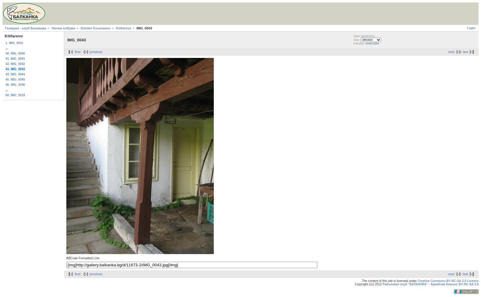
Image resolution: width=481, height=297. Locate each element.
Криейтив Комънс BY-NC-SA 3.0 (455, 284)
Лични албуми (63, 28)
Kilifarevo (123, 28)
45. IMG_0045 (15, 79)
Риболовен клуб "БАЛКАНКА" (405, 284)
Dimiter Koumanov (95, 28)
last (465, 52)
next (451, 52)
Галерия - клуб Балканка (25, 28)
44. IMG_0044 (15, 74)
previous (96, 52)
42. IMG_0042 (15, 64)
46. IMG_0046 (15, 84)
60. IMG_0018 (15, 95)
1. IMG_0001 (14, 43)
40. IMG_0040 (15, 53)
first (77, 52)
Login (471, 28)
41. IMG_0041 (15, 58)
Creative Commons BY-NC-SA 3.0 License (448, 281)
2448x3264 (372, 43)
